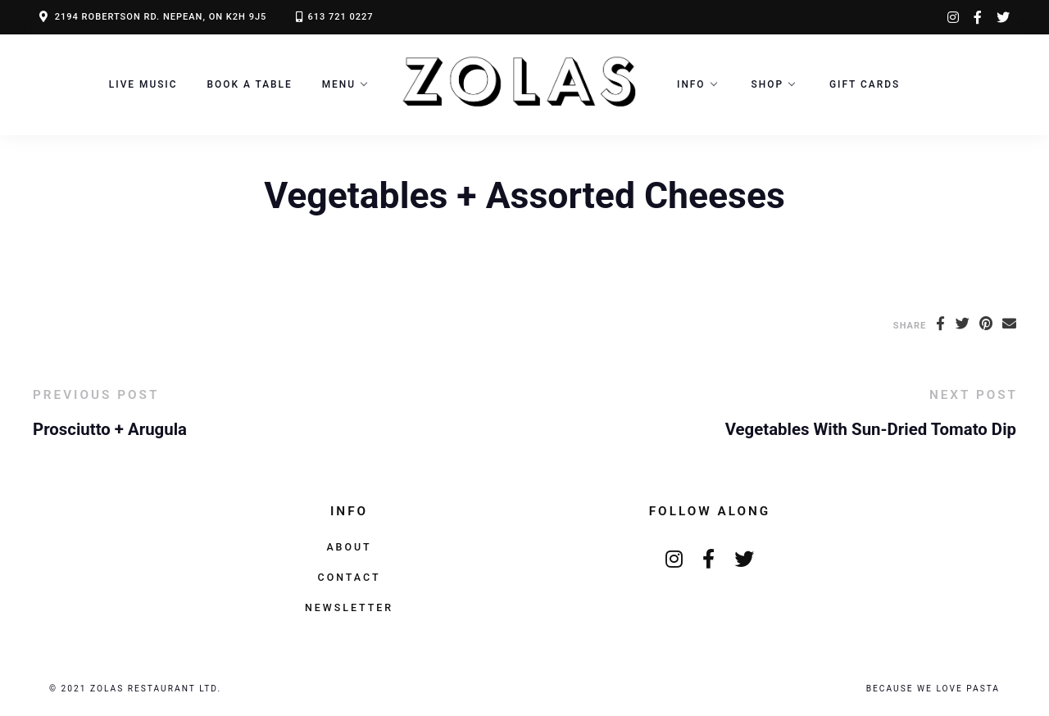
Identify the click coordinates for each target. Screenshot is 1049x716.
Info (691, 84)
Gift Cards (864, 84)
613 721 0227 (340, 16)
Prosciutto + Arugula (110, 429)
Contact (349, 577)
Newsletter (349, 607)
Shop (767, 84)
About (348, 547)
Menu (339, 84)
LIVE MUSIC (143, 84)
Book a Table (250, 84)
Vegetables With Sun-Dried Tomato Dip (870, 429)
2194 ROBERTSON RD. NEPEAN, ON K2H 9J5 (161, 16)
